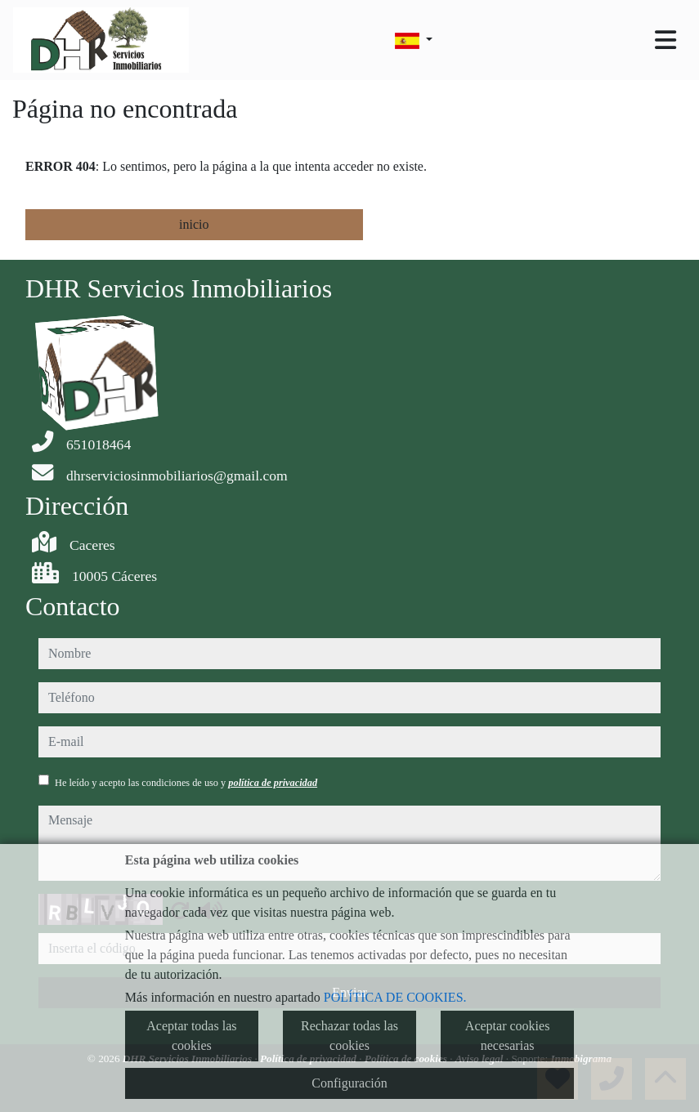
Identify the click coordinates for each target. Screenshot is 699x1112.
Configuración (349, 1083)
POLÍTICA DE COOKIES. (395, 997)
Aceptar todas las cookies (191, 1035)
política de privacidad (272, 782)
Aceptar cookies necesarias (507, 1035)
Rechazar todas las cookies (349, 1035)
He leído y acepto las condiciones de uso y (186, 782)
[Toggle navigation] (665, 40)
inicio (193, 224)
